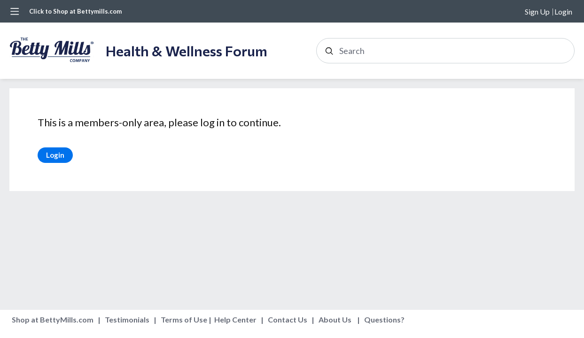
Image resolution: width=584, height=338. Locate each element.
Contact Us (287, 319)
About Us (335, 319)
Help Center (235, 319)
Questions (382, 319)
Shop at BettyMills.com (52, 319)
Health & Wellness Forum (186, 50)
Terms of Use (184, 319)
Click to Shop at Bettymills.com (75, 11)
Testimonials (127, 319)
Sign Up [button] (537, 11)
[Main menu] (14, 11)
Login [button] (563, 11)
